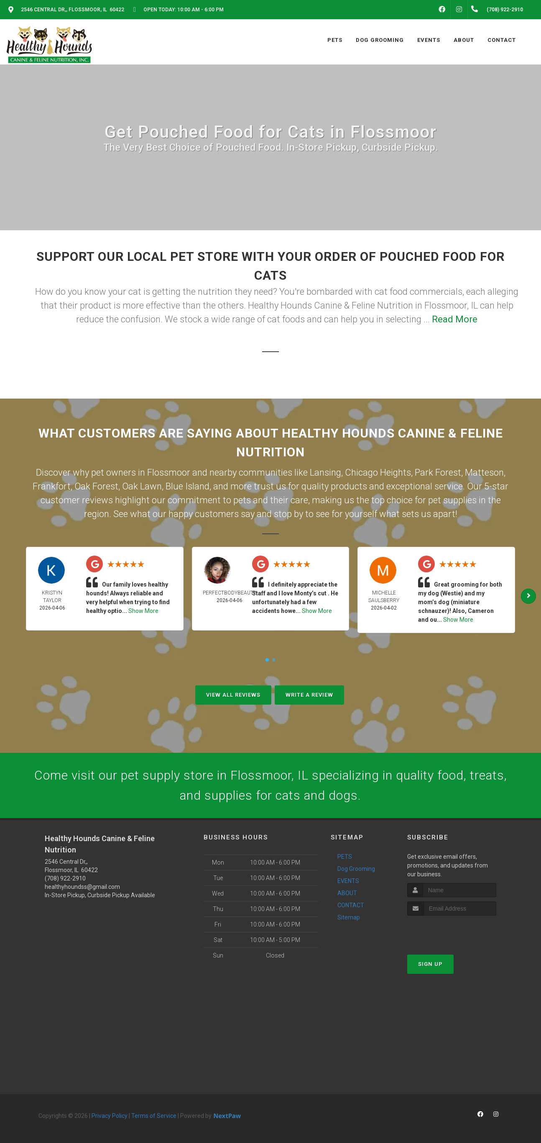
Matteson (484, 472)
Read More (454, 319)
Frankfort (52, 486)
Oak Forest (96, 486)
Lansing (325, 472)
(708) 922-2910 (65, 878)
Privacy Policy (110, 1115)
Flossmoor (168, 472)
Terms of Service (153, 1115)
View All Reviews (233, 695)
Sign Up (430, 964)
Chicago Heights (378, 472)
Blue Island (187, 486)
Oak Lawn (142, 486)
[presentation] (451, 931)
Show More (143, 611)
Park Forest (438, 472)
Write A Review (309, 695)
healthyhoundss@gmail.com (82, 886)
